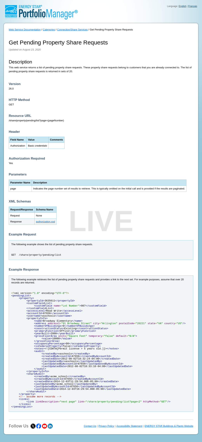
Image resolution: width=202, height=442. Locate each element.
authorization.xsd (45, 221)
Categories (49, 29)
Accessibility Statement (129, 426)
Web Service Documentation (25, 29)
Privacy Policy (106, 426)
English (182, 6)
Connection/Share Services (72, 29)
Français (192, 6)
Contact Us (90, 426)
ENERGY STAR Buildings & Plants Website (169, 426)
